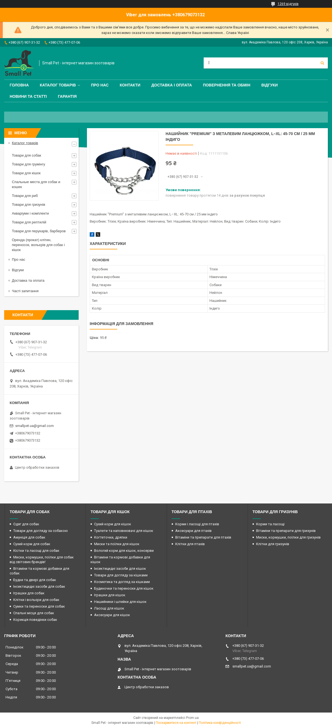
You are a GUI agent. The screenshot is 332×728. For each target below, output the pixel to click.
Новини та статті (28, 96)
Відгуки (269, 85)
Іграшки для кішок (109, 595)
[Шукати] (322, 62)
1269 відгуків (288, 4)
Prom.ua (192, 718)
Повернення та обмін (226, 85)
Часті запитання (25, 291)
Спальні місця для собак (33, 613)
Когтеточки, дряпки (110, 537)
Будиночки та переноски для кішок (123, 588)
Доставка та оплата (28, 280)
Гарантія (67, 96)
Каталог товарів (58, 85)
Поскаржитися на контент (176, 723)
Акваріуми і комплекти (30, 213)
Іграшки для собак (28, 593)
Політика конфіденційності (220, 723)
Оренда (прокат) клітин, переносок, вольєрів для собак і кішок (38, 245)
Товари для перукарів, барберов (39, 231)
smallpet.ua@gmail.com (34, 426)
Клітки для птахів (190, 544)
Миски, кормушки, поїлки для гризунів (288, 537)
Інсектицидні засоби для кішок (120, 568)
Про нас (100, 85)
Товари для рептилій (29, 222)
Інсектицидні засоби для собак (39, 586)
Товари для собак (26, 155)
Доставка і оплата (172, 85)
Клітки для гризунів (272, 544)
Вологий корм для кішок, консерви (124, 550)
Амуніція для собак (29, 537)
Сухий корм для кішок (112, 524)
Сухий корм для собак (31, 544)
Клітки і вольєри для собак (36, 600)
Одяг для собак (26, 524)
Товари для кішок (26, 173)
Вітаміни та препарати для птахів (203, 537)
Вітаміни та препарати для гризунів (286, 531)
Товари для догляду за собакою (40, 531)
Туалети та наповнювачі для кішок (123, 531)
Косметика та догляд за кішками (122, 582)
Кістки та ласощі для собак (36, 550)
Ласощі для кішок (109, 608)
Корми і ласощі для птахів (197, 524)
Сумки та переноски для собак (39, 606)
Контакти (130, 85)
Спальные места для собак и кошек (36, 184)
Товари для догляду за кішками (121, 575)
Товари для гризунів (28, 204)
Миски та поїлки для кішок (116, 544)
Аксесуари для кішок (112, 615)
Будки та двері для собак (34, 580)
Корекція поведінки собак (35, 620)
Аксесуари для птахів (193, 531)
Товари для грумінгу (28, 164)
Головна (19, 85)
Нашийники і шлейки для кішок (120, 602)
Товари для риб (25, 196)
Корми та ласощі (270, 524)
